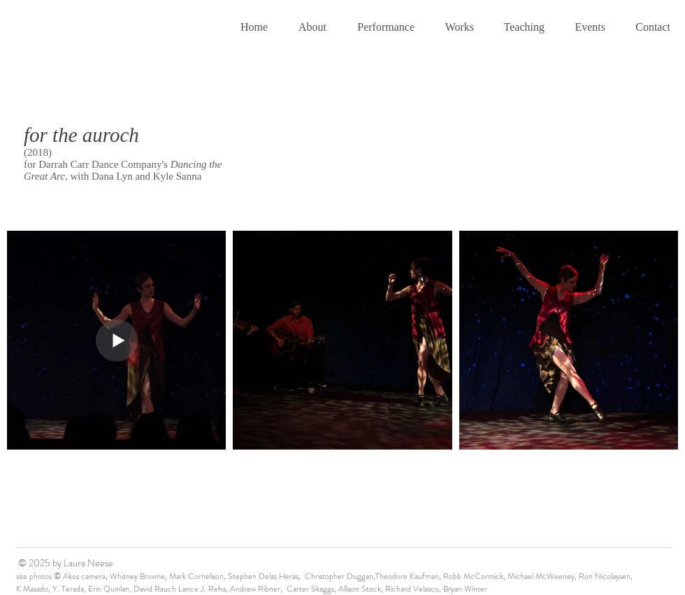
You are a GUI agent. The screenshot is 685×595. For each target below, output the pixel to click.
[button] (307, 27)
